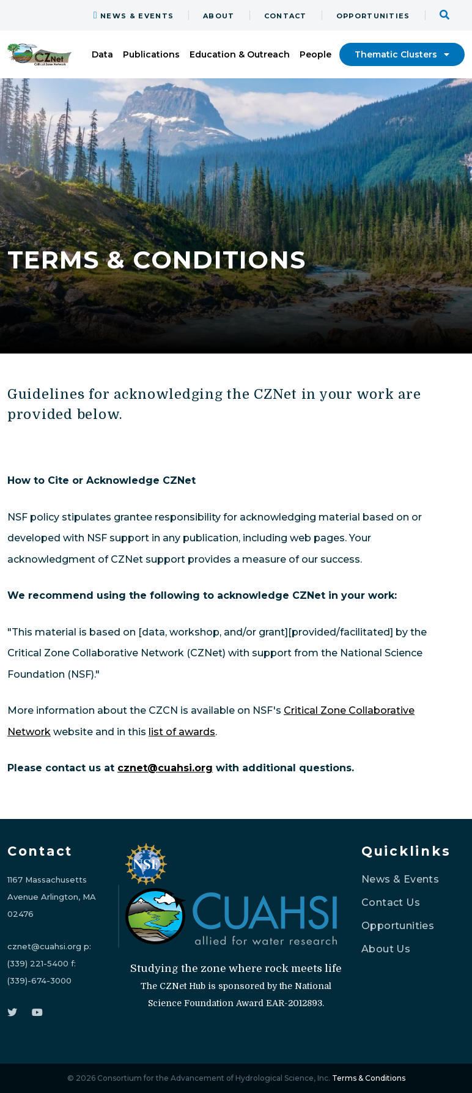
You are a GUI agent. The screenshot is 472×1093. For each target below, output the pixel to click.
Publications (151, 54)
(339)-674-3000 (39, 980)
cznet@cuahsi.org (165, 768)
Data (102, 54)
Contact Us (390, 902)
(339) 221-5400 (37, 963)
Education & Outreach (240, 54)
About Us (385, 949)
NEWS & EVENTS (134, 16)
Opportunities (397, 926)
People (315, 54)
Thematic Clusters (402, 54)
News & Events (400, 879)
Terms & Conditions (368, 1078)
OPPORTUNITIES (373, 16)
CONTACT (285, 16)
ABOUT (219, 16)
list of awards (182, 732)
